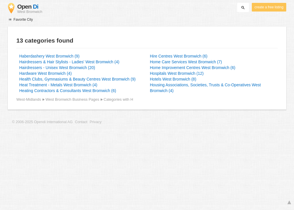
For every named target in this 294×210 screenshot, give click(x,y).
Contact (81, 122)
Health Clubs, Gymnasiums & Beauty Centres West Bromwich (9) (77, 79)
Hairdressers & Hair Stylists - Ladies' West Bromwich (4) (69, 62)
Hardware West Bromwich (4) (45, 73)
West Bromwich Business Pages (72, 99)
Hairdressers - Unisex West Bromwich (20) (57, 67)
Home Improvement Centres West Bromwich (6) (192, 67)
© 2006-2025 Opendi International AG (42, 122)
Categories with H (118, 99)
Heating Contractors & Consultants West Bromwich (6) (67, 90)
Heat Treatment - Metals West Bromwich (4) (58, 85)
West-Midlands (28, 99)
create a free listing (269, 7)
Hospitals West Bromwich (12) (177, 73)
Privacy (95, 122)
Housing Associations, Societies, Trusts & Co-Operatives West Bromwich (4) (205, 88)
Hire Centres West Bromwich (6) (178, 56)
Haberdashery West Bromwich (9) (49, 56)
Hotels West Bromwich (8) (173, 79)
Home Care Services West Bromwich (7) (186, 62)
